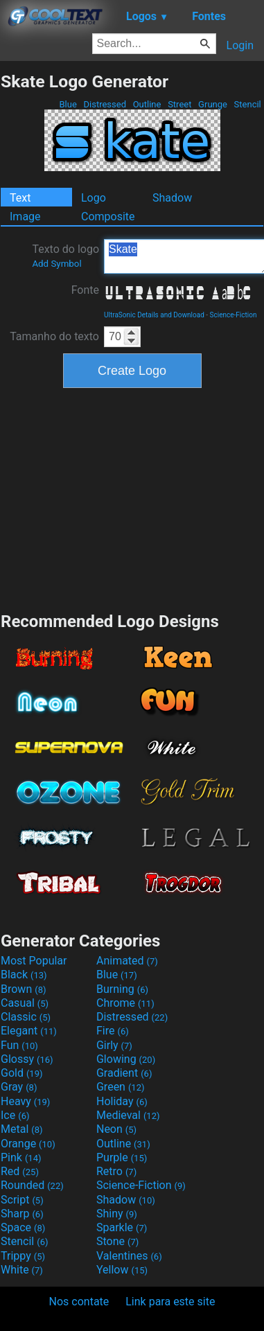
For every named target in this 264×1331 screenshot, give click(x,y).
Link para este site (170, 1301)
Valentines (129, 1255)
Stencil (247, 104)
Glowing (125, 1059)
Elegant (29, 1030)
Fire (112, 1030)
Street (180, 104)
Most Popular (34, 960)
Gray (19, 1086)
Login (240, 45)
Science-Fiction (233, 315)
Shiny (116, 1213)
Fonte (85, 290)
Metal (22, 1129)
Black (24, 974)
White (22, 1269)
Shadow (172, 197)
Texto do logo (65, 256)
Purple (121, 1157)
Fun (19, 1045)
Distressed (104, 104)
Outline (146, 104)
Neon (116, 1129)
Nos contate (79, 1301)
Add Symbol (56, 263)
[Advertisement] (132, 498)
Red (20, 1171)
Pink (21, 1157)
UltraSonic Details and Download (154, 315)
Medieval (128, 1115)
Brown (23, 989)
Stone (117, 1241)
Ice (15, 1115)
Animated (127, 960)
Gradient (124, 1072)
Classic (26, 1016)
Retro (116, 1171)
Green (120, 1086)
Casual (25, 1003)
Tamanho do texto (54, 336)
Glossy (27, 1059)
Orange (28, 1143)
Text (20, 197)
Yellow (122, 1269)
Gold (22, 1072)
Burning (122, 989)
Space (23, 1227)
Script (22, 1199)
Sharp (22, 1213)
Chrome (125, 1003)
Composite (108, 216)
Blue (68, 104)
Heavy (25, 1101)
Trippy (23, 1255)
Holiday (122, 1101)
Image (25, 216)
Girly (114, 1045)
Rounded (32, 1185)
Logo (93, 197)
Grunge (212, 104)
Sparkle (121, 1227)
